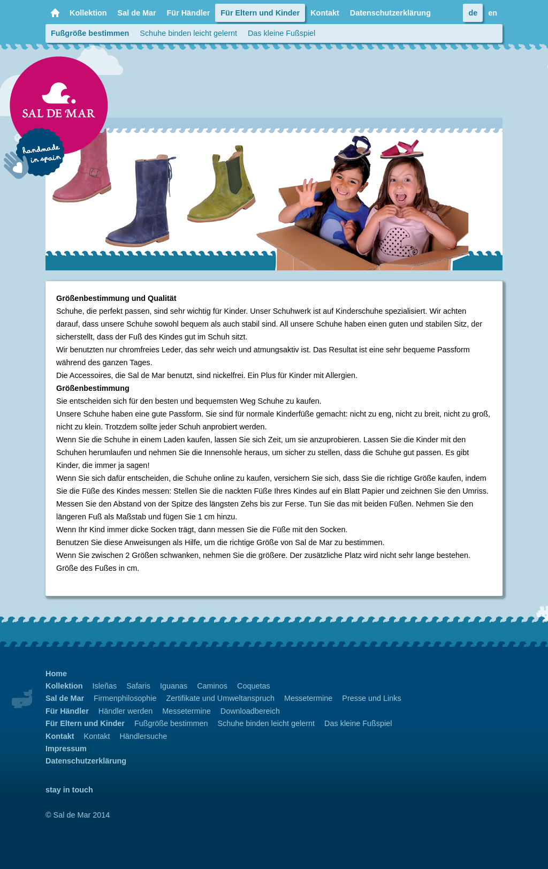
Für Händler (188, 13)
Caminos (212, 686)
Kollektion (88, 13)
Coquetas (253, 686)
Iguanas (173, 686)
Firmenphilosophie (125, 698)
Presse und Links (371, 698)
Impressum (66, 748)
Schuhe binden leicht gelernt (188, 33)
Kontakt (324, 13)
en (492, 13)
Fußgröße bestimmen (90, 33)
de (472, 13)
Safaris (138, 686)
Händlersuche (143, 736)
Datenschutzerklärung (390, 13)
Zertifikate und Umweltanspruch (220, 698)
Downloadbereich (250, 711)
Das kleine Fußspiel (281, 33)
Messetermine (308, 698)
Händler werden (125, 711)
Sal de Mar (137, 13)
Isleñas (105, 686)
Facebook (447, 13)
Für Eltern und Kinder (260, 13)
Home (54, 13)
